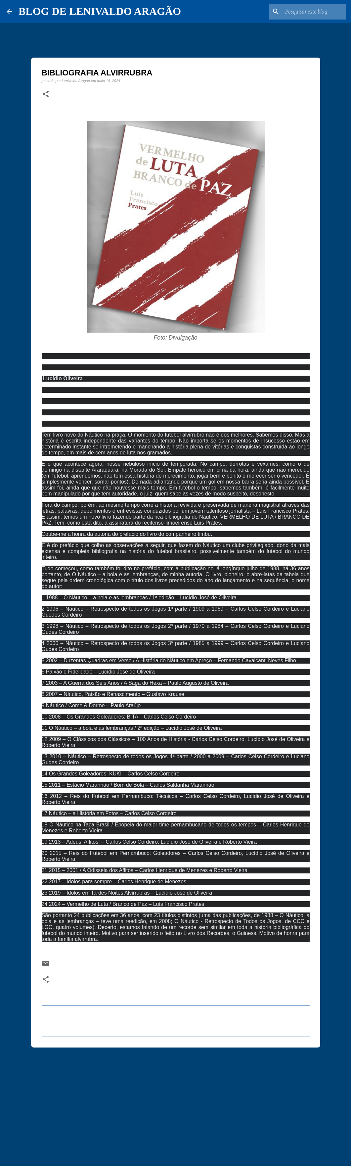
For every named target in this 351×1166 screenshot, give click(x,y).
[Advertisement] (175, 1103)
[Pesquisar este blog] (311, 12)
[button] (46, 94)
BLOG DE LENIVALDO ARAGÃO (100, 11)
